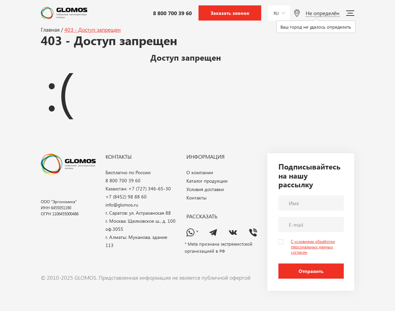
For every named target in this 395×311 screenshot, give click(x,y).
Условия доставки (205, 189)
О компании (199, 172)
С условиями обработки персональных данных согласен (313, 247)
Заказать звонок (230, 13)
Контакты (196, 197)
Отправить (311, 271)
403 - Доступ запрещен (92, 29)
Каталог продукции (206, 181)
